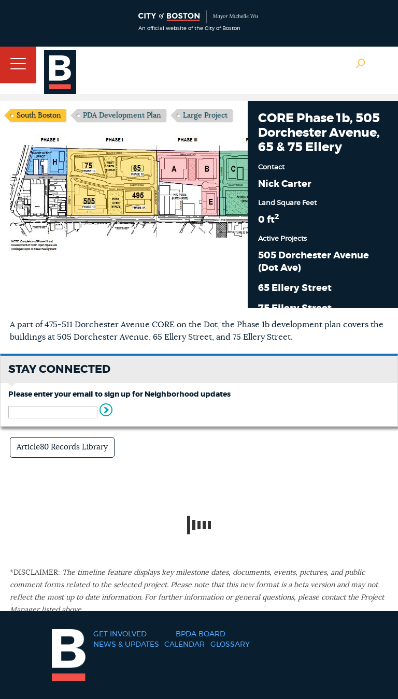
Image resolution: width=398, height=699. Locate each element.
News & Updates (126, 644)
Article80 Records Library (62, 447)
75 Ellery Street (295, 308)
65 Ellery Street (295, 288)
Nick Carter (284, 184)
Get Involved (120, 634)
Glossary (230, 644)
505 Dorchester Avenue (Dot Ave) (313, 262)
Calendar (184, 644)
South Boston (39, 115)
